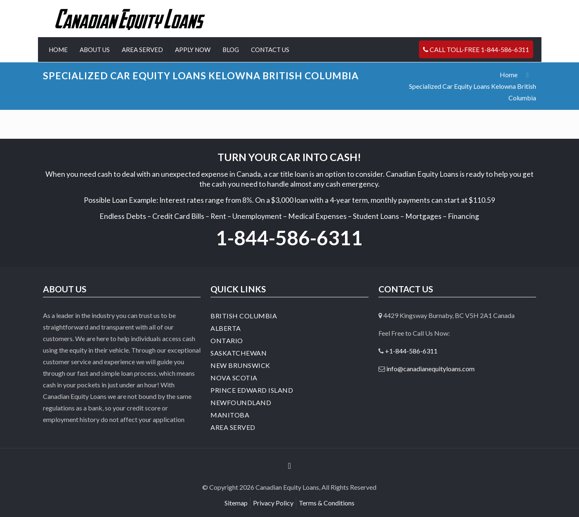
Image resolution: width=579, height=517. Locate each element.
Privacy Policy (273, 503)
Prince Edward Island (251, 390)
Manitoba (229, 415)
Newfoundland (240, 402)
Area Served (232, 427)
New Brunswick (240, 365)
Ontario (226, 340)
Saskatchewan (238, 353)
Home (509, 74)
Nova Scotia (234, 378)
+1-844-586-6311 (411, 351)
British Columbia (243, 316)
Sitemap (236, 503)
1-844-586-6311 (289, 237)
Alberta (225, 328)
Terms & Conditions (326, 503)
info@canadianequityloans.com (430, 368)
